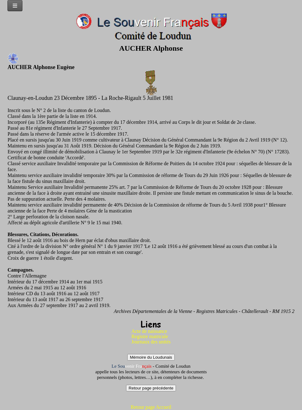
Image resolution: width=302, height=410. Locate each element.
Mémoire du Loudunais (151, 357)
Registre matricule (149, 336)
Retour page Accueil (151, 407)
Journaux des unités (151, 341)
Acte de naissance (149, 331)
